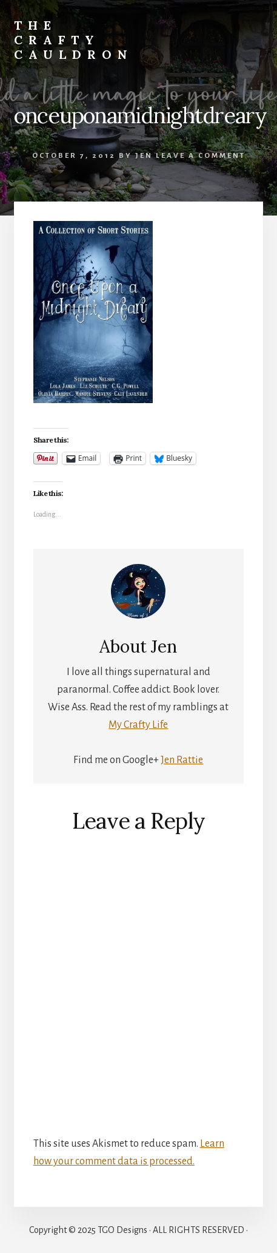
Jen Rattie (182, 760)
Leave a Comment (200, 156)
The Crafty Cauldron (73, 40)
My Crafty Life (138, 724)
